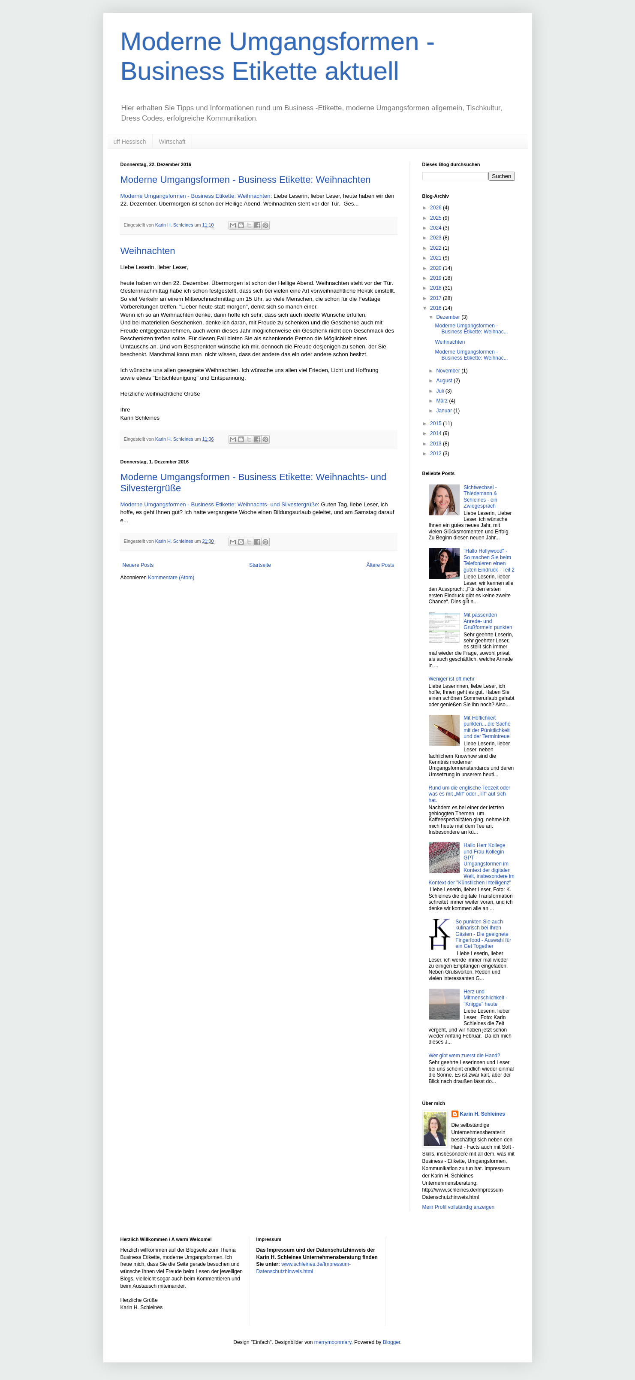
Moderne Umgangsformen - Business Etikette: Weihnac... (471, 329)
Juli (440, 391)
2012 (436, 454)
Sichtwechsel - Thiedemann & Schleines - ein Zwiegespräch (480, 496)
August (445, 381)
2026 (436, 208)
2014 (436, 433)
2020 (436, 268)
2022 (436, 248)
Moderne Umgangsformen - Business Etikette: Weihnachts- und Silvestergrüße (219, 504)
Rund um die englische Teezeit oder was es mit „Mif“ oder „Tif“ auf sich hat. (470, 794)
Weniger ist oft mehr (452, 679)
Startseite (260, 565)
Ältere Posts (380, 565)
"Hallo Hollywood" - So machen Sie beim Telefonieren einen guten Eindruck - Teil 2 (489, 560)
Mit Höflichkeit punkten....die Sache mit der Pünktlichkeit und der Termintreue (486, 727)
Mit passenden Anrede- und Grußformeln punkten (487, 621)
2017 (436, 298)
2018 (436, 288)
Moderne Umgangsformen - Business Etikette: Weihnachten (245, 179)
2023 (436, 238)
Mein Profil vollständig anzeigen (458, 1207)
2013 (436, 444)
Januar (444, 411)
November (448, 371)
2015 (436, 424)
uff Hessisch (130, 141)
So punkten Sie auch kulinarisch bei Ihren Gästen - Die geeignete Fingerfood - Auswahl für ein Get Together (483, 934)
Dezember (448, 317)
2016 (436, 308)
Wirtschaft (172, 141)
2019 (436, 278)
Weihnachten (147, 250)
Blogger (391, 1342)
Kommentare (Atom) (171, 578)
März (442, 401)
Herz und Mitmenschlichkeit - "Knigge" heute (485, 998)
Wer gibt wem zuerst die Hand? (464, 1056)
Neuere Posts (138, 565)
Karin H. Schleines (482, 1114)
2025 (436, 218)
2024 (436, 228)
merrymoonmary (332, 1342)
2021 (436, 258)
